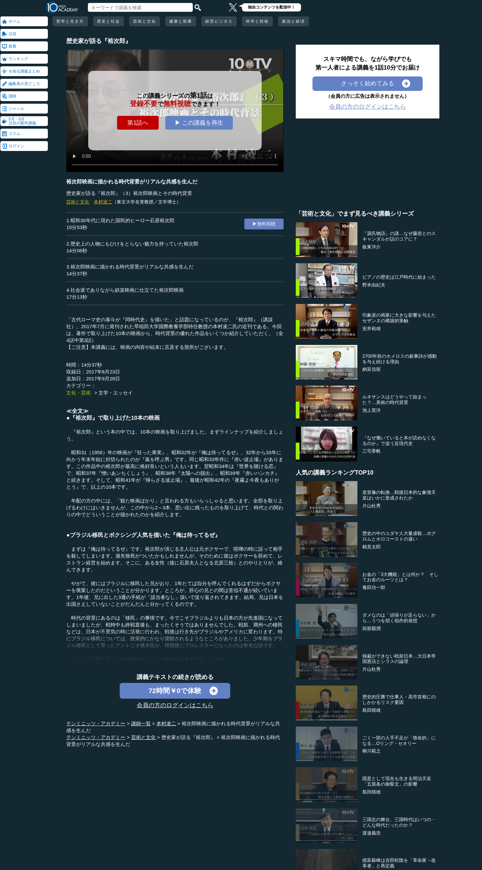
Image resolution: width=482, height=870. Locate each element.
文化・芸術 (78, 392)
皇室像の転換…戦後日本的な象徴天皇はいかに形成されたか (399, 495)
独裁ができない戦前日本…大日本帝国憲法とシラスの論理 (399, 658)
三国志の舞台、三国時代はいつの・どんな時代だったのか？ (399, 822)
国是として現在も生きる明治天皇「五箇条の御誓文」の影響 (396, 781)
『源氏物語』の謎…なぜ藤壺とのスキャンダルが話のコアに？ (399, 236)
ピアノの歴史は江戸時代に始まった (399, 277)
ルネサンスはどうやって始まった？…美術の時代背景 (394, 399)
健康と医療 (180, 21)
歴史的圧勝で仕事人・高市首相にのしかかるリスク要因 (399, 699)
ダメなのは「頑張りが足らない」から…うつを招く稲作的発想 (399, 617)
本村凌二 (103, 201)
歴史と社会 (108, 21)
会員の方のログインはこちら (175, 705)
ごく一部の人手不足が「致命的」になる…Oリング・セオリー (399, 740)
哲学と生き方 (70, 21)
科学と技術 (257, 21)
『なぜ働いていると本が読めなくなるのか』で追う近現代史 (399, 440)
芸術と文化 (144, 21)
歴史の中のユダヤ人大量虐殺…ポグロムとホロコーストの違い (399, 536)
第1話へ (137, 122)
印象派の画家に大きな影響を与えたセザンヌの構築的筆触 (399, 317)
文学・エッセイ (115, 392)
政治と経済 (293, 21)
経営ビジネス (219, 21)
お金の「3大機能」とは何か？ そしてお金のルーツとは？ (400, 577)
